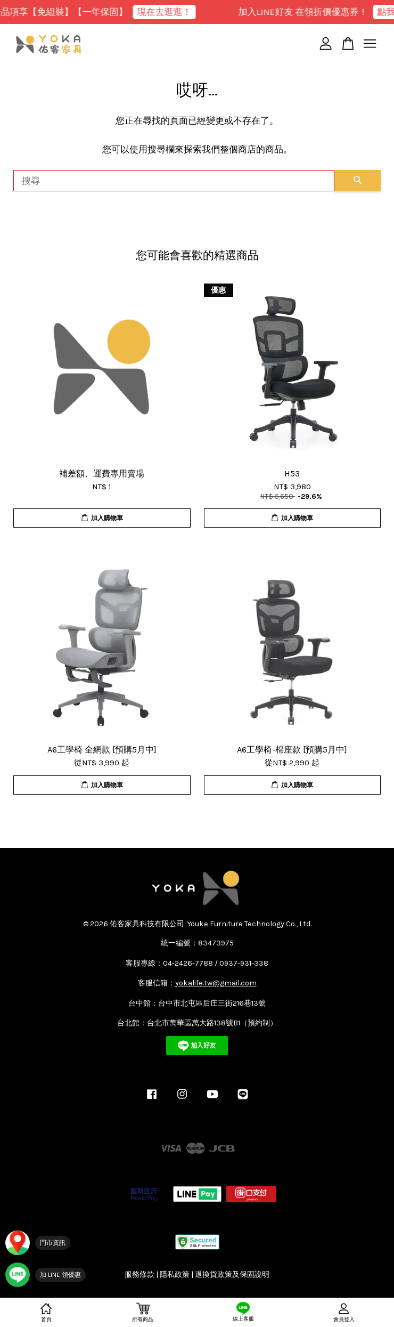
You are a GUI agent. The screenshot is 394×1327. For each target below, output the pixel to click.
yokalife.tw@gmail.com (216, 983)
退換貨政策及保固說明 (232, 1274)
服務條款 (139, 1274)
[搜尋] (173, 180)
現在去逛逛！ (169, 11)
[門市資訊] (37, 1243)
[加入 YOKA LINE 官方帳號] (45, 1275)
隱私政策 (175, 1274)
